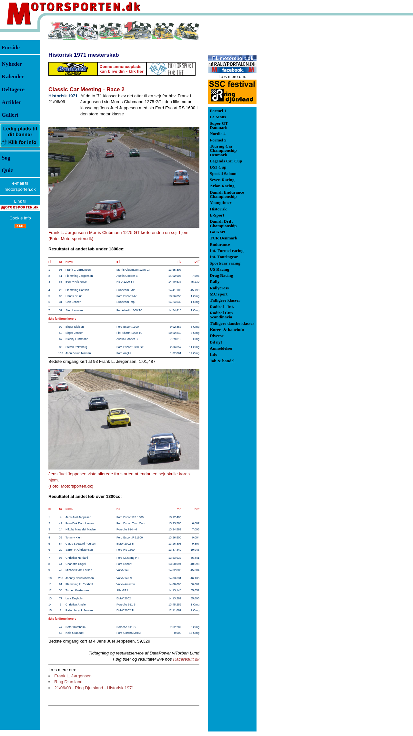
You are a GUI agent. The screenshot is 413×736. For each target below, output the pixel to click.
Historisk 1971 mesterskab (83, 55)
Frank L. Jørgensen (73, 675)
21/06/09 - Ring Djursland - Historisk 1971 (94, 687)
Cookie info (20, 218)
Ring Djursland (68, 681)
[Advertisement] (290, 117)
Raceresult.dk (186, 659)
